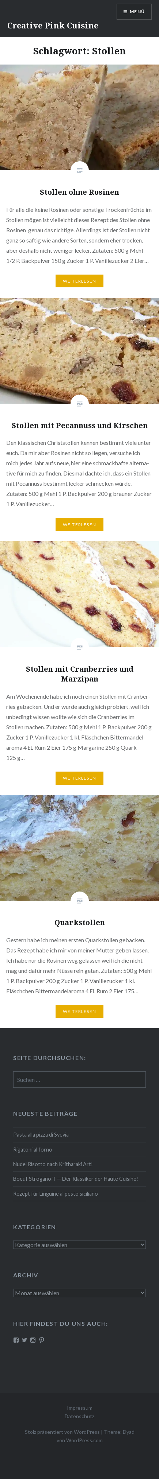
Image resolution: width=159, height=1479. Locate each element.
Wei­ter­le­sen (79, 281)
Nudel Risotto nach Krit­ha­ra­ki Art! (53, 1164)
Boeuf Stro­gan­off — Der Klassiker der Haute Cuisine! (75, 1179)
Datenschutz (79, 1416)
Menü (137, 11)
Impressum (79, 1408)
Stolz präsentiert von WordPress (62, 1432)
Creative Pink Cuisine (52, 25)
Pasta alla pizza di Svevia (41, 1134)
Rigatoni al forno (32, 1149)
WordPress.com (84, 1440)
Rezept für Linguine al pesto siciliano (55, 1194)
